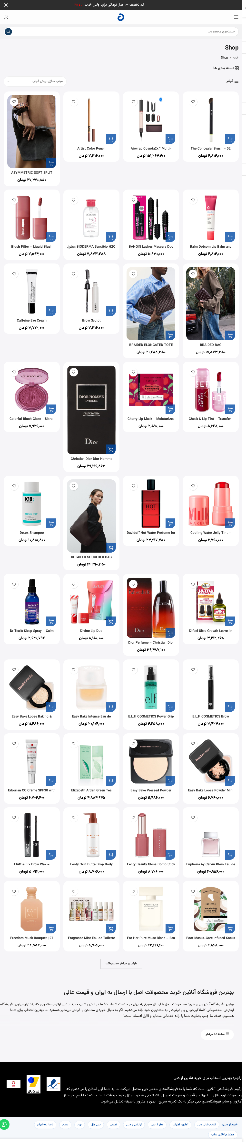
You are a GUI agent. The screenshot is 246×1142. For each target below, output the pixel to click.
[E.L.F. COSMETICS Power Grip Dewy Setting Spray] (151, 684)
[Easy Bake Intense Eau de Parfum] (91, 684)
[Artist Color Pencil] (91, 118)
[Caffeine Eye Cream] (30, 291)
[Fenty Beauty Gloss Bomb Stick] (151, 834)
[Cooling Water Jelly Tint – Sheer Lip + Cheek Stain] (212, 501)
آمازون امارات (180, 1123)
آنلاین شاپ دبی (206, 1123)
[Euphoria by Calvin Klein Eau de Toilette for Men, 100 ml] (212, 834)
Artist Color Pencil (91, 146)
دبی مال (96, 1123)
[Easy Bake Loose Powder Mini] (212, 759)
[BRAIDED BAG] (212, 302)
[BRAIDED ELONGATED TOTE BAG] (151, 302)
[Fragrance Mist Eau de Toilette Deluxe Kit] (91, 909)
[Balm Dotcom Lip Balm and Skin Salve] (212, 216)
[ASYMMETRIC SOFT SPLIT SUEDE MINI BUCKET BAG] (30, 129)
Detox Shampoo (30, 529)
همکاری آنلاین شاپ (222, 1133)
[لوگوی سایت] (121, 17)
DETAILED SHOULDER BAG (91, 552)
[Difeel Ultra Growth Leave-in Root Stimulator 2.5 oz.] (212, 599)
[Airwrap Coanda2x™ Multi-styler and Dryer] (151, 118)
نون (80, 1123)
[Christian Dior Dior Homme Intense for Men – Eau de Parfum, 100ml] (91, 407)
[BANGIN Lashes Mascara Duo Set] (151, 216)
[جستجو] (121, 31)
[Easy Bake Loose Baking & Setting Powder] (30, 684)
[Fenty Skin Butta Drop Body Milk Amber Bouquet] (91, 834)
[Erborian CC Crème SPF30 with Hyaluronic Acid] (30, 759)
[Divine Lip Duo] (91, 599)
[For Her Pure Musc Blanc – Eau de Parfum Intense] (151, 909)
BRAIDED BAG (212, 341)
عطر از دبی (157, 1123)
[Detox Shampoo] (30, 501)
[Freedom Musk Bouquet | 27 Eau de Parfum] (30, 909)
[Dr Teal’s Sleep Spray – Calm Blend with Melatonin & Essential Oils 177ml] (30, 599)
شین (65, 1123)
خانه (236, 57)
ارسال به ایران (45, 1123)
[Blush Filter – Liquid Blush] (30, 216)
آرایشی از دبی (134, 1123)
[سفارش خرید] (35, 81)
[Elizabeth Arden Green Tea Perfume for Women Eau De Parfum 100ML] (91, 759)
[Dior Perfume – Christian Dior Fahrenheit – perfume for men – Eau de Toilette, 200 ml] (151, 604)
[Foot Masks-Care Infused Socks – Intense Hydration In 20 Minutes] (212, 909)
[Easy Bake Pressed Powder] (151, 759)
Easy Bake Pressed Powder (151, 787)
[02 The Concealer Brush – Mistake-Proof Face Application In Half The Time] (212, 118)
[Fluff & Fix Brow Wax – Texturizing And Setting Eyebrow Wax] (30, 834)
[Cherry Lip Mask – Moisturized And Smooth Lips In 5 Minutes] (151, 388)
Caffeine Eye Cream (30, 318)
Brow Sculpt (91, 318)
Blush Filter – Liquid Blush (30, 243)
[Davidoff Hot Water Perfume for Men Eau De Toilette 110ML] (151, 501)
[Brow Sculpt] (91, 291)
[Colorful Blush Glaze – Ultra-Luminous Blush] (30, 388)
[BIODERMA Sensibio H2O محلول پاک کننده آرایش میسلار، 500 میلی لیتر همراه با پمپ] (91, 216)
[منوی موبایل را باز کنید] (236, 17)
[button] (230, 136)
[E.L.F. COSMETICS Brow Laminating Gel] (212, 684)
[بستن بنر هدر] (6, 5)
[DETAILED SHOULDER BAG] (91, 512)
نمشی (113, 1123)
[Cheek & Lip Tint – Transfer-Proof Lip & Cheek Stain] (212, 388)
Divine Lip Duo (91, 626)
